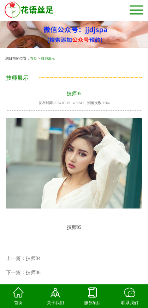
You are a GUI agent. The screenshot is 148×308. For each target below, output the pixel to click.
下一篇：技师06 (23, 272)
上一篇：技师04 (23, 258)
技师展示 (48, 58)
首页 (33, 58)
